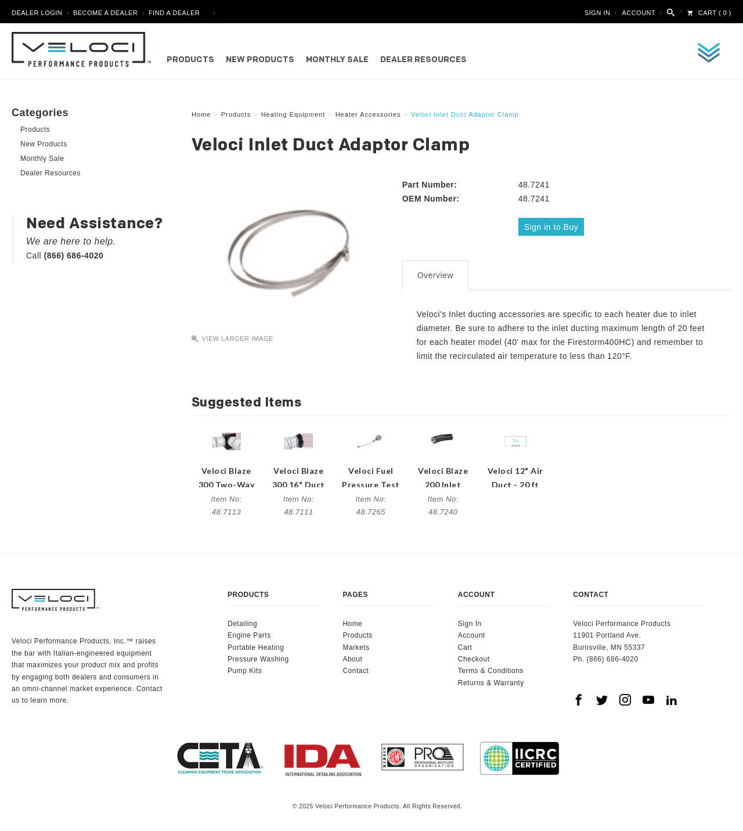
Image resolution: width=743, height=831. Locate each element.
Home (352, 622)
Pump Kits (245, 669)
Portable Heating (256, 645)
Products (190, 60)
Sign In (597, 12)
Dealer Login (37, 12)
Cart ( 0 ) (709, 12)
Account (638, 12)
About (352, 657)
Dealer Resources (423, 60)
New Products (260, 60)
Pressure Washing (258, 657)
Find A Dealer (174, 12)
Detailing (242, 622)
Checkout (474, 657)
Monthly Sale (337, 60)
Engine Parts (249, 633)
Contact (355, 669)
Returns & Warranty (491, 681)
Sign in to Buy (552, 226)
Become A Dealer (105, 12)
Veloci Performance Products (84, 49)
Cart (465, 645)
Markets (355, 645)
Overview (435, 273)
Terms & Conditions (491, 669)
